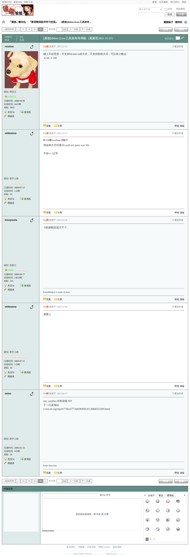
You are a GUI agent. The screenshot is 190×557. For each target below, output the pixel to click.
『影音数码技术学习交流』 (43, 22)
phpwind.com (112, 554)
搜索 (154, 2)
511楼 (45, 133)
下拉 (161, 9)
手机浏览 (91, 547)
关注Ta (11, 112)
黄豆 (161, 495)
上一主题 (73, 29)
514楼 (46, 393)
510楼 (46, 46)
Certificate (88, 554)
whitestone (11, 133)
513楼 (46, 306)
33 (29, 29)
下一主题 (86, 29)
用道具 (11, 116)
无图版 (81, 547)
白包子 (151, 495)
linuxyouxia (11, 220)
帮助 (184, 2)
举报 (176, 126)
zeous (8, 393)
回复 (165, 29)
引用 (60, 126)
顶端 (182, 126)
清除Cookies (104, 547)
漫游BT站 (6, 2)
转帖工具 (28, 2)
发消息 (27, 112)
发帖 (181, 29)
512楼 (46, 220)
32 (23, 29)
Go (64, 29)
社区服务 (163, 2)
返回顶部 (117, 547)
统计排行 (175, 2)
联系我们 (71, 547)
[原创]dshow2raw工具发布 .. (76, 22)
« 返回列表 (8, 29)
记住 (168, 9)
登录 (169, 14)
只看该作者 (177, 46)
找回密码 (180, 9)
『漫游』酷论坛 (17, 22)
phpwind (76, 554)
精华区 (178, 22)
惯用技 (170, 495)
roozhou (9, 46)
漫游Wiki (17, 2)
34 (35, 29)
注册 (181, 14)
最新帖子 (168, 22)
